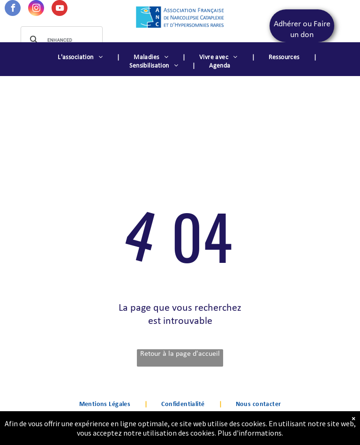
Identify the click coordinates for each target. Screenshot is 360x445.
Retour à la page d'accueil (180, 354)
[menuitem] (82, 58)
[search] (60, 40)
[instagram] (36, 9)
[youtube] (60, 9)
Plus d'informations (250, 435)
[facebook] (13, 9)
